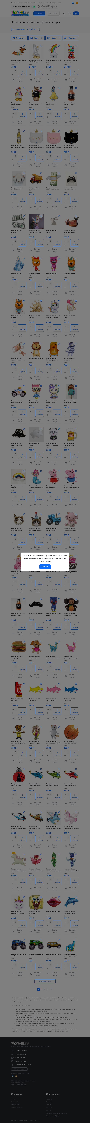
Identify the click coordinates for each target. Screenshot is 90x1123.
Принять (45, 566)
